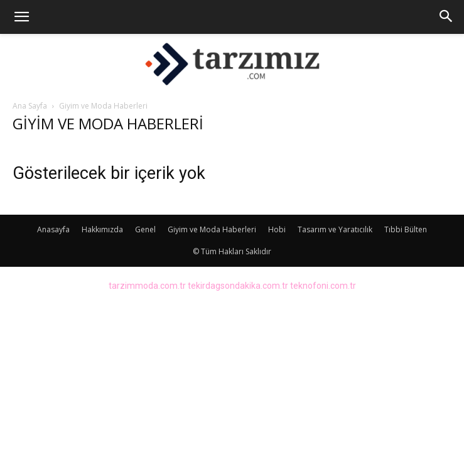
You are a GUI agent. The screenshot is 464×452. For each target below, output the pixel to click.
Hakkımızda (102, 229)
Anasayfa (53, 229)
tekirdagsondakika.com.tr (238, 286)
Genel (145, 229)
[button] (21, 17)
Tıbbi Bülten (405, 229)
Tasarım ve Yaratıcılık (335, 229)
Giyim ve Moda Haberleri (212, 229)
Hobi (277, 229)
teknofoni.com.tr (323, 286)
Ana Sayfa (30, 105)
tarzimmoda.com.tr (147, 286)
